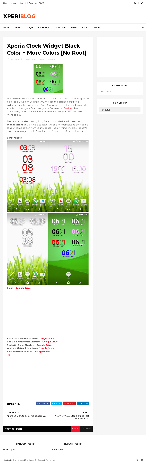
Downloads (60, 27)
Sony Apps (50, 59)
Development (30, 59)
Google (29, 27)
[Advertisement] (90, 14)
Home (5, 3)
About (14, 3)
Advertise (33, 3)
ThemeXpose (18, 460)
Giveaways (43, 27)
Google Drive (23, 288)
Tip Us (41, 3)
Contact (22, 3)
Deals (74, 27)
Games (96, 27)
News (17, 27)
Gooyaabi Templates (46, 460)
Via (8, 354)
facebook (86, 429)
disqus (75, 429)
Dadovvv (69, 108)
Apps (84, 27)
